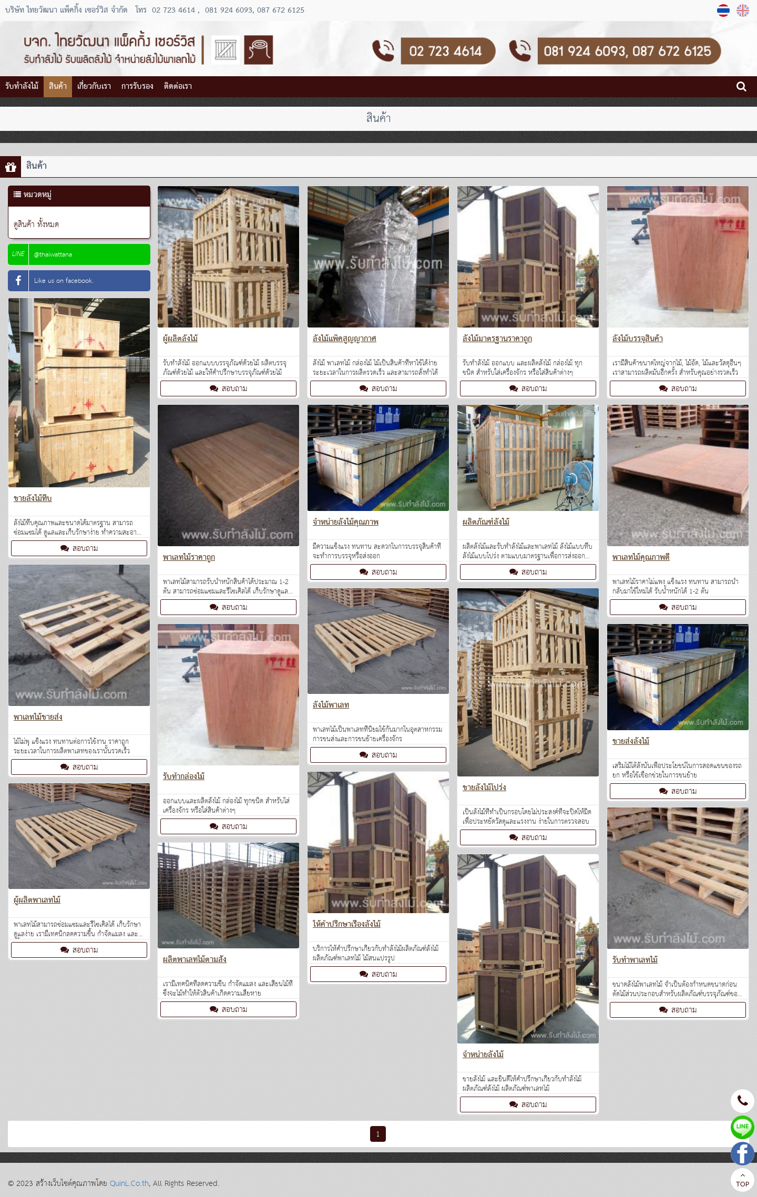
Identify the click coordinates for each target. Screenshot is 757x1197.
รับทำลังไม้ (21, 86)
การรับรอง (137, 86)
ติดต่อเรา (178, 86)
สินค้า (58, 86)
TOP (742, 1181)
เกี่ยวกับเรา (94, 86)
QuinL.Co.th (129, 1183)
